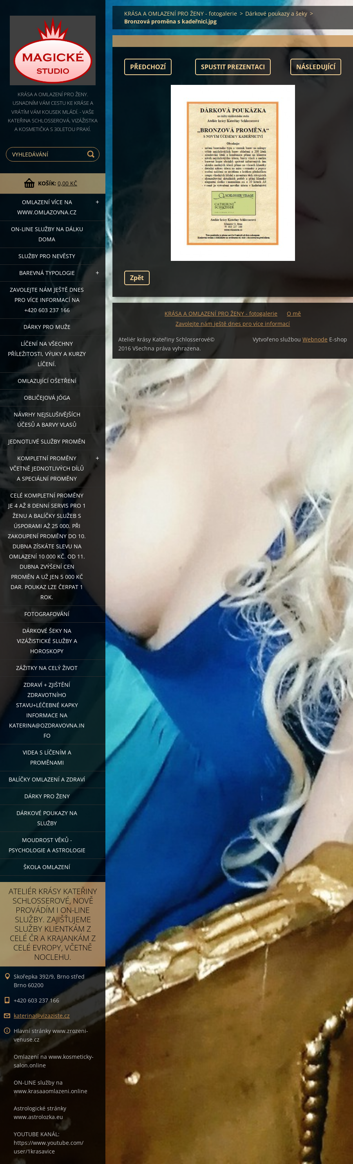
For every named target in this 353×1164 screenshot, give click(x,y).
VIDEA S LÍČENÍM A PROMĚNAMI (47, 757)
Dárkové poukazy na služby (46, 818)
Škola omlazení (47, 867)
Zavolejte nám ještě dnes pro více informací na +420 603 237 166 (47, 300)
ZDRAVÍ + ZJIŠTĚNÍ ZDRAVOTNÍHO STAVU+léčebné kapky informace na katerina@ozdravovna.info (47, 710)
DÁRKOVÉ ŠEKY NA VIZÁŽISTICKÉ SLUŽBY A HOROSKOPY (47, 641)
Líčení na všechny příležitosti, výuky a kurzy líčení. (47, 354)
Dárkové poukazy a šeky (276, 13)
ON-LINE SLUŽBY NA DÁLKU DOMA (47, 234)
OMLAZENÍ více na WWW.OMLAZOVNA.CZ (46, 207)
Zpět (137, 277)
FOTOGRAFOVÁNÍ (46, 614)
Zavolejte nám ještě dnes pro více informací (233, 323)
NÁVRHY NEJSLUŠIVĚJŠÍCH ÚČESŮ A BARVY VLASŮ (47, 419)
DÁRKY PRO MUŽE (47, 327)
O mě (294, 313)
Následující (315, 67)
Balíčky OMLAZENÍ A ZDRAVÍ (47, 779)
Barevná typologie (47, 273)
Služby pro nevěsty (46, 256)
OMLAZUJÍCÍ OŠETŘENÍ (47, 380)
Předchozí (148, 67)
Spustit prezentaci (233, 67)
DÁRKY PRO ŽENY (47, 796)
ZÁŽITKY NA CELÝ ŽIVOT (47, 668)
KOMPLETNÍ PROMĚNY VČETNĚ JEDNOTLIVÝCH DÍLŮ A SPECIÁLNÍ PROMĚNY (47, 468)
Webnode (315, 339)
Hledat (92, 154)
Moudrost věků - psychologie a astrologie (47, 845)
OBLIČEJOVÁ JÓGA (47, 397)
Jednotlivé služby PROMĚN (46, 441)
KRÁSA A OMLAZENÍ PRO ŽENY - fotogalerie (180, 13)
